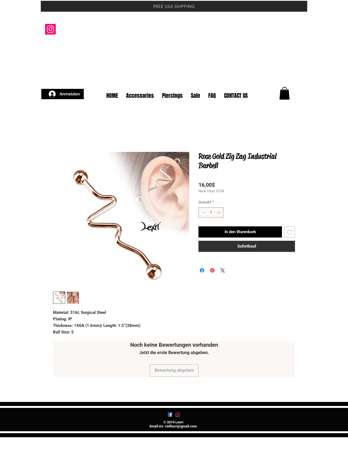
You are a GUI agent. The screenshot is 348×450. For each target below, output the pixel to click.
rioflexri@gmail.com (181, 426)
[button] (293, 78)
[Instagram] (50, 29)
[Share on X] (222, 270)
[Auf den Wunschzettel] (289, 232)
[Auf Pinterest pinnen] (212, 270)
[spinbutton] (211, 213)
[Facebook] (170, 414)
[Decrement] (203, 213)
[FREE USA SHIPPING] (174, 6)
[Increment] (219, 213)
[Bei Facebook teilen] (202, 270)
